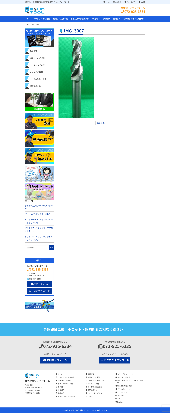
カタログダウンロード (39, 291)
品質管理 (33, 51)
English (143, 2)
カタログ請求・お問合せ (133, 19)
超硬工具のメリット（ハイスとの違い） (130, 382)
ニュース (120, 399)
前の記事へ (101, 123)
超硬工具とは (35, 86)
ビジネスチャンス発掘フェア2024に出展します (39, 229)
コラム (90, 396)
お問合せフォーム (39, 284)
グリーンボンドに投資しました (38, 214)
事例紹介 (96, 19)
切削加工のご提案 (37, 58)
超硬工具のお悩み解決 (80, 19)
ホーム (107, 2)
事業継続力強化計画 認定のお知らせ (39, 207)
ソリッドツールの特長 (40, 19)
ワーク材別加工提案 (38, 79)
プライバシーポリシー (125, 389)
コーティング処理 (37, 65)
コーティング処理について (97, 380)
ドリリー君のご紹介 (95, 393)
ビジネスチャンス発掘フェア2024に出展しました (39, 221)
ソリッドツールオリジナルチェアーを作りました (39, 238)
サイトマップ (130, 2)
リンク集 (120, 395)
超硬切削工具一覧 (60, 19)
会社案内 (118, 2)
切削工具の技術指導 (124, 386)
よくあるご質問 (36, 72)
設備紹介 (106, 19)
